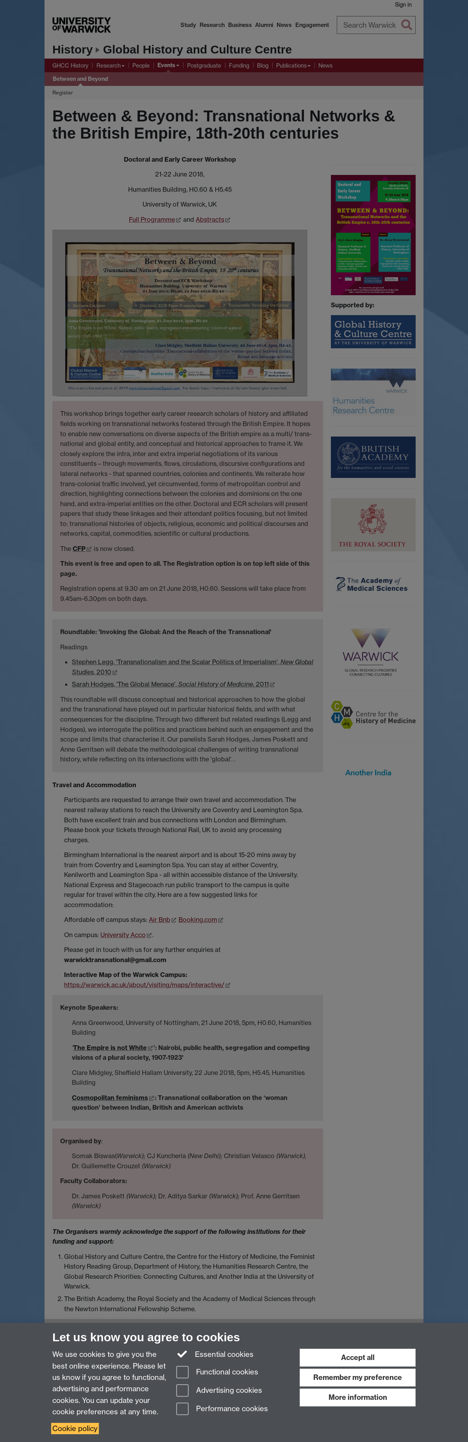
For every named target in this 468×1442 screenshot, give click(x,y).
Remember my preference (357, 1377)
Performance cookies (222, 1409)
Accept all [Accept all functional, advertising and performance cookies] (358, 1357)
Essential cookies (215, 1354)
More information (358, 1397)
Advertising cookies (219, 1391)
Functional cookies (217, 1372)
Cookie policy (75, 1428)
